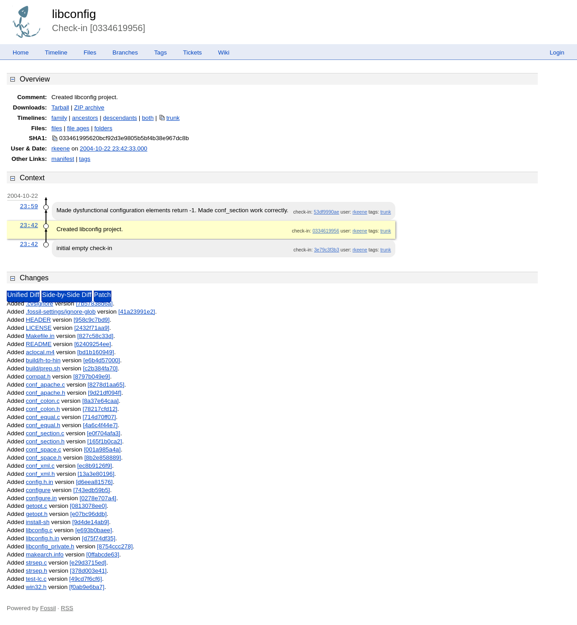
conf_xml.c (40, 465)
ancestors (85, 117)
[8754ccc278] (115, 546)
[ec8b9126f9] (94, 465)
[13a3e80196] (96, 473)
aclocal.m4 (40, 352)
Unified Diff (23, 294)
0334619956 (325, 230)
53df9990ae (326, 211)
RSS (67, 608)
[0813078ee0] (88, 505)
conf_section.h (45, 441)
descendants (120, 117)
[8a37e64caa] (100, 400)
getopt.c (36, 505)
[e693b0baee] (93, 530)
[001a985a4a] (102, 449)
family (59, 117)
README (38, 344)
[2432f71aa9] (92, 327)
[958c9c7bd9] (91, 319)
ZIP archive (89, 107)
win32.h (36, 587)
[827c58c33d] (95, 336)
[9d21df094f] (104, 392)
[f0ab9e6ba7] (87, 587)
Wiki (223, 52)
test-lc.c (36, 578)
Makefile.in (40, 336)
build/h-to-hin (43, 360)
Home (21, 52)
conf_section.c (45, 433)
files (56, 128)
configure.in (41, 498)
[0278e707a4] (98, 498)
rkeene (60, 148)
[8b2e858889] (102, 457)
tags (84, 158)
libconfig (74, 14)
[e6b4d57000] (101, 360)
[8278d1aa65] (105, 384)
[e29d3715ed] (87, 562)
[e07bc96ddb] (88, 514)
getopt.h (36, 514)
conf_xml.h (40, 473)
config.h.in (39, 482)
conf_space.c (43, 449)
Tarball (60, 107)
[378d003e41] (88, 570)
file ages (78, 128)
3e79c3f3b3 (326, 249)
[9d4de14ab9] (90, 522)
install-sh (38, 522)
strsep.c (36, 562)
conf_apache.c (45, 384)
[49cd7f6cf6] (85, 578)
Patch (102, 294)
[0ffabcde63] (102, 554)
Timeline (56, 52)
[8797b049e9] (91, 376)
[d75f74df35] (98, 538)
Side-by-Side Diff (67, 294)
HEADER (38, 319)
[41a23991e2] (136, 311)
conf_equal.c (43, 417)
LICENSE (38, 327)
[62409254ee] (92, 344)
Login (557, 52)
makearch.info (45, 554)
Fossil (48, 608)
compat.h (38, 376)
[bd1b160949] (95, 352)
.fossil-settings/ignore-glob (61, 311)
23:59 (29, 206)
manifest (62, 158)
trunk (173, 117)
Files (89, 52)
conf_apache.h (45, 392)
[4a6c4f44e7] (100, 425)
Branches (125, 52)
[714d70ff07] (99, 417)
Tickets (192, 52)
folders (103, 128)
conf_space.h (43, 457)
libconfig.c (39, 530)
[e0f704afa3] (103, 433)
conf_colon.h (43, 409)
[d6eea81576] (94, 482)
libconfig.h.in (42, 538)
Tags (160, 52)
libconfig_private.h (50, 546)
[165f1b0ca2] (104, 441)
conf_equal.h (43, 425)
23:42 (29, 225)
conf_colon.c (43, 400)
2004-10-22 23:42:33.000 (113, 148)
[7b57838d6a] (94, 303)
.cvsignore (39, 303)
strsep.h (36, 570)
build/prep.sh (43, 368)
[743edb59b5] (91, 490)
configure (38, 490)
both (148, 117)
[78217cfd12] (99, 409)
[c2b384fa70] (100, 368)
